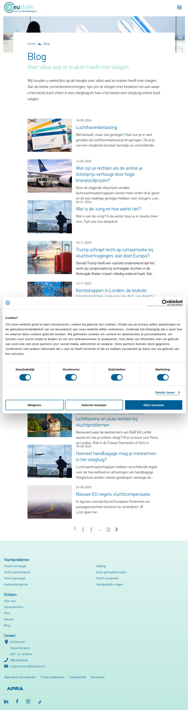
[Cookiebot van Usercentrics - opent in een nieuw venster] (165, 303)
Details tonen (165, 392)
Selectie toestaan (94, 405)
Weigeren (34, 405)
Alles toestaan (153, 405)
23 (108, 529)
